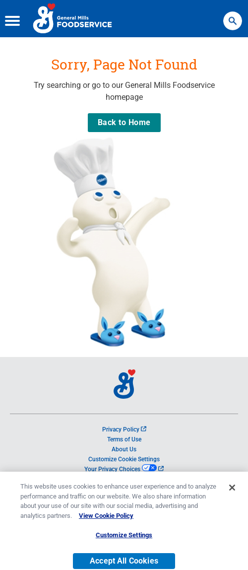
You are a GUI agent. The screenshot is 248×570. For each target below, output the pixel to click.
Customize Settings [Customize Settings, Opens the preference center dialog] (124, 539)
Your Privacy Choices (123, 469)
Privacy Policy (124, 429)
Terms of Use (124, 439)
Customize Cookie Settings (124, 459)
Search (232, 16)
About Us (124, 449)
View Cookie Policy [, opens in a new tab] (106, 520)
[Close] (232, 492)
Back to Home (124, 122)
